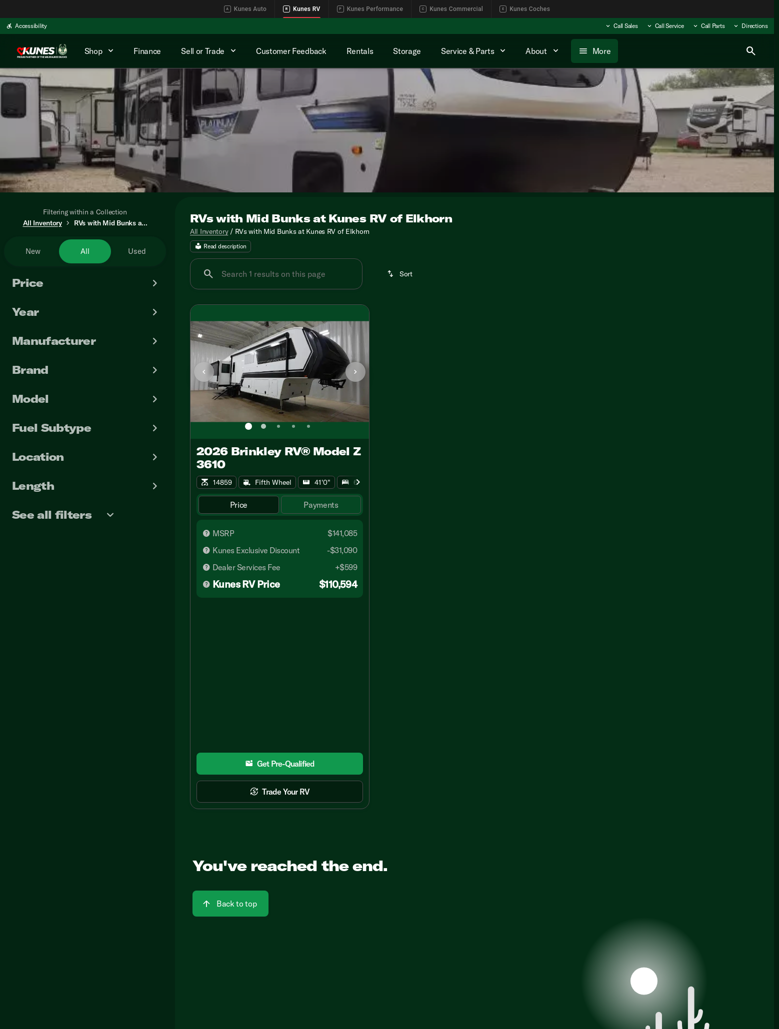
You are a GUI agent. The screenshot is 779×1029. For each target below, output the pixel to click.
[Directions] (750, 26)
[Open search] (751, 51)
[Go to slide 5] (308, 426)
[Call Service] (665, 26)
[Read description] (220, 246)
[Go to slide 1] (248, 426)
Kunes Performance (370, 8)
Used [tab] (137, 251)
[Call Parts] (708, 26)
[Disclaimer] (206, 533)
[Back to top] (230, 904)
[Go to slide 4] (294, 426)
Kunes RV (301, 8)
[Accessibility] (26, 26)
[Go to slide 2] (264, 426)
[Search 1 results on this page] (276, 274)
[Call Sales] (621, 26)
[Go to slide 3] (278, 426)
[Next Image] (356, 372)
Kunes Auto (245, 8)
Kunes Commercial (451, 8)
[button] (204, 372)
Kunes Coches (525, 8)
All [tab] (85, 251)
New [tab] (33, 251)
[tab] (238, 505)
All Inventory (209, 231)
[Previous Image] (204, 372)
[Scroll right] (358, 482)
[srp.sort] (400, 274)
